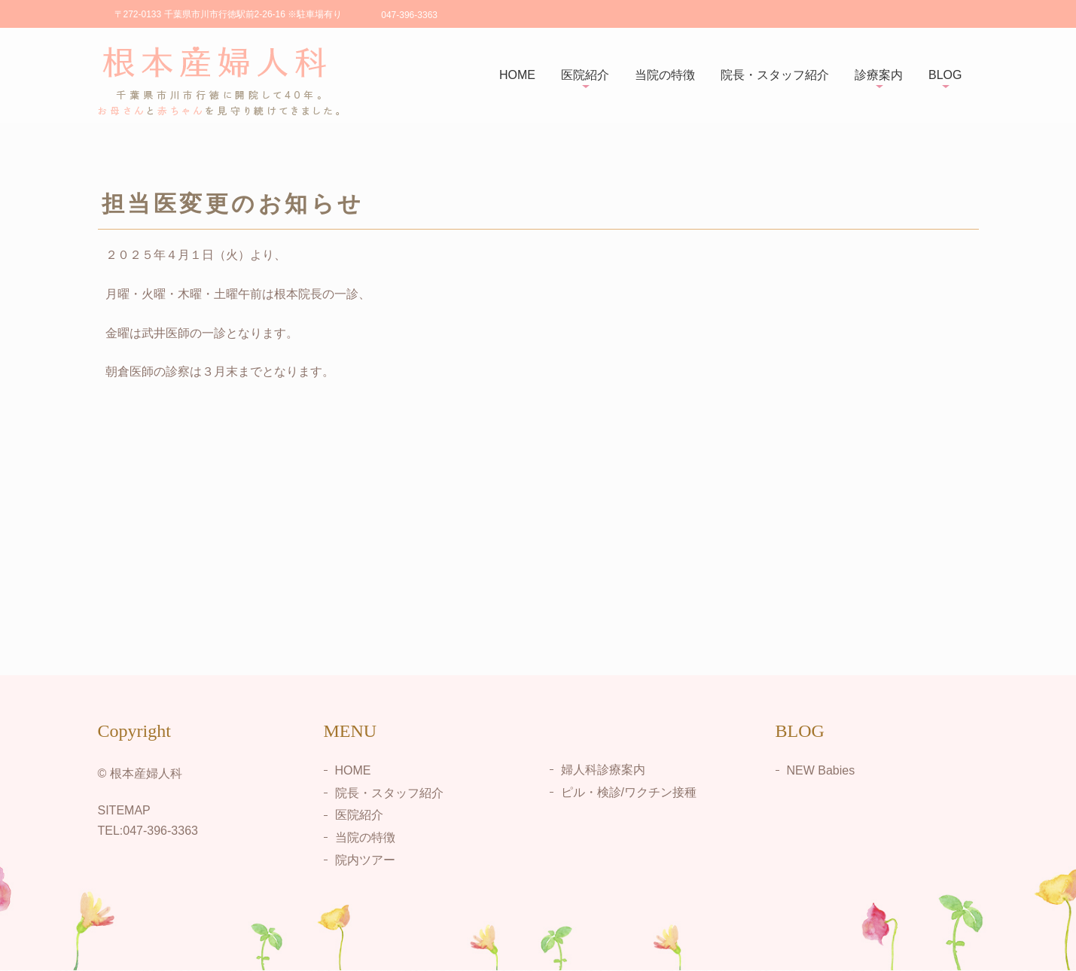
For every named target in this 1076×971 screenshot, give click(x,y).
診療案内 (879, 74)
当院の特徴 (665, 74)
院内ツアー (365, 860)
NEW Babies (821, 770)
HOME (517, 74)
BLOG (945, 74)
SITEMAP (124, 810)
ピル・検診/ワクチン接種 (629, 792)
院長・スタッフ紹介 (775, 74)
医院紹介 (585, 74)
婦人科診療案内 (603, 769)
